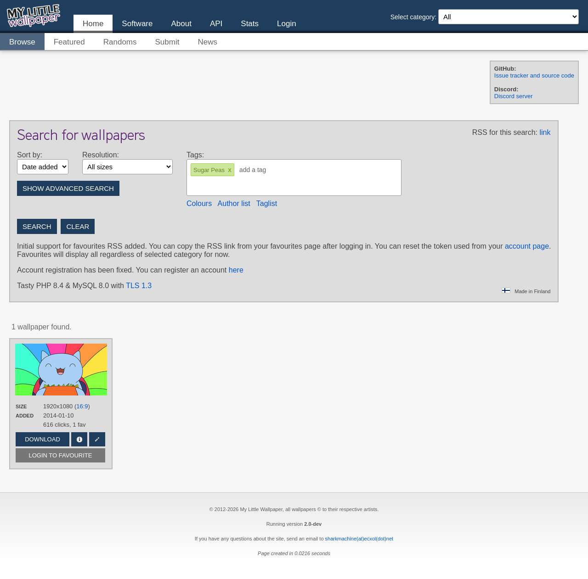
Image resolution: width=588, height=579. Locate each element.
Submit (167, 42)
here (236, 270)
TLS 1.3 (139, 286)
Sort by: (29, 155)
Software (137, 23)
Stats (250, 23)
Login (286, 23)
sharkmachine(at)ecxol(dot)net (359, 538)
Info (79, 439)
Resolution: (100, 155)
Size (21, 406)
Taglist (266, 203)
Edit (97, 439)
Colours (199, 203)
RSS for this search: (504, 132)
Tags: (195, 155)
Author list (234, 203)
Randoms (120, 42)
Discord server (513, 96)
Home (93, 23)
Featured (69, 42)
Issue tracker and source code (534, 75)
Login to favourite (60, 455)
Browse (22, 42)
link (544, 132)
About (181, 23)
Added (25, 415)
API (216, 23)
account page (527, 246)
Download (42, 439)
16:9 (82, 406)
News (207, 42)
